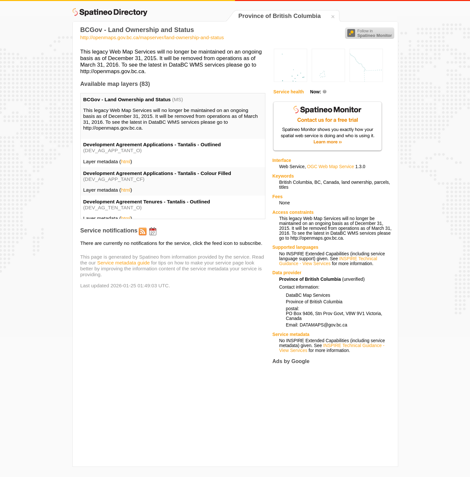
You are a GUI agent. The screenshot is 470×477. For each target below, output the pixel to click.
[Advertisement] (327, 415)
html (126, 161)
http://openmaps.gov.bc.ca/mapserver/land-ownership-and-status (152, 37)
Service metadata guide (123, 262)
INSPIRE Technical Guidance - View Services (328, 261)
